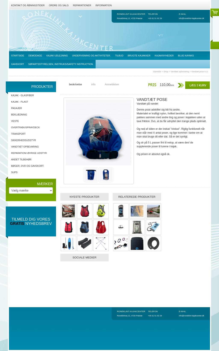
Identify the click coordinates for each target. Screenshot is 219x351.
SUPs (14, 172)
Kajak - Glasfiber (22, 95)
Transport (18, 134)
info (93, 84)
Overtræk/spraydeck (25, 127)
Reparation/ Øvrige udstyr (29, 153)
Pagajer (16, 108)
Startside (157, 71)
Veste (15, 121)
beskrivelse (75, 84)
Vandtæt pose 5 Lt (199, 71)
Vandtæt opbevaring (180, 71)
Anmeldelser (112, 84)
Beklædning (19, 114)
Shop (165, 71)
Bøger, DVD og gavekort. (27, 166)
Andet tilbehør (21, 159)
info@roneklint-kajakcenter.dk (191, 18)
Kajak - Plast (19, 101)
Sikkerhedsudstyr (23, 140)
